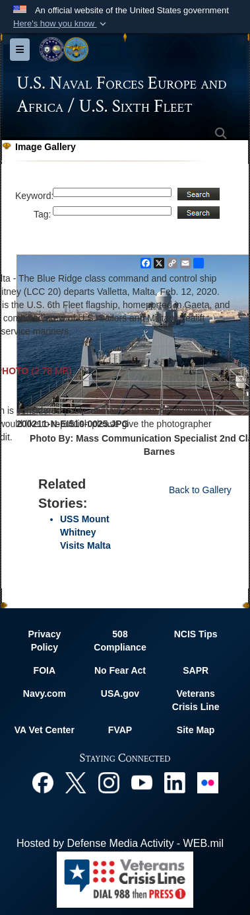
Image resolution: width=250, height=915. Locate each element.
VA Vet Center (45, 730)
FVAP (120, 730)
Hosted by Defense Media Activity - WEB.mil (120, 843)
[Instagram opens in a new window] (108, 781)
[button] (61, 23)
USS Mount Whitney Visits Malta (85, 532)
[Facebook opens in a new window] (42, 781)
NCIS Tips (196, 634)
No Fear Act (120, 670)
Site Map (196, 730)
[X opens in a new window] (75, 781)
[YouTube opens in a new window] (141, 781)
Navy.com (44, 693)
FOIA (44, 670)
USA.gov (120, 693)
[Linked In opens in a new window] (174, 781)
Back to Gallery (200, 490)
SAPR (195, 670)
